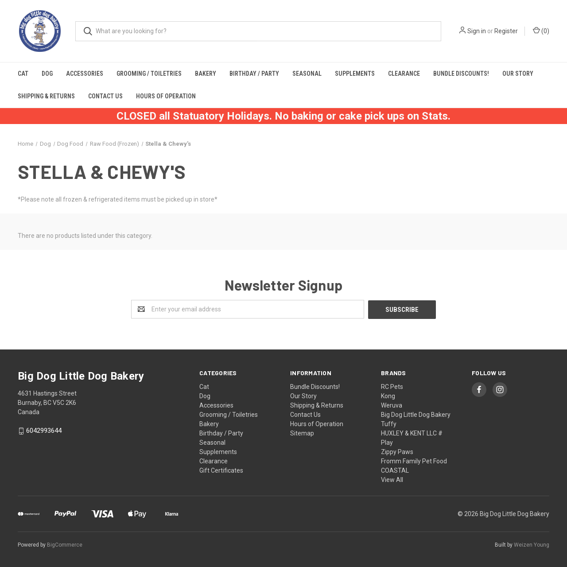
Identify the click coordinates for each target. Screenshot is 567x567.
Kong (388, 395)
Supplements (355, 73)
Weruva (391, 404)
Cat (23, 73)
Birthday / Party (254, 73)
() (541, 31)
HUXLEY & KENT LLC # (412, 432)
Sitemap (302, 432)
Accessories (84, 73)
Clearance (404, 73)
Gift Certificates (221, 470)
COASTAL (395, 470)
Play (387, 442)
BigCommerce (64, 544)
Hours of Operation (166, 96)
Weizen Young (531, 544)
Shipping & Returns (46, 96)
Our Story (517, 73)
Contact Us (105, 96)
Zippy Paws (397, 451)
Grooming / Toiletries (149, 73)
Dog (47, 73)
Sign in (476, 31)
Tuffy (388, 423)
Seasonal (307, 73)
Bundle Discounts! (461, 73)
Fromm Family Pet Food (414, 460)
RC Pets (392, 386)
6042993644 (44, 431)
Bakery (205, 73)
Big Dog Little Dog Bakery (415, 414)
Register (506, 31)
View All (392, 479)
